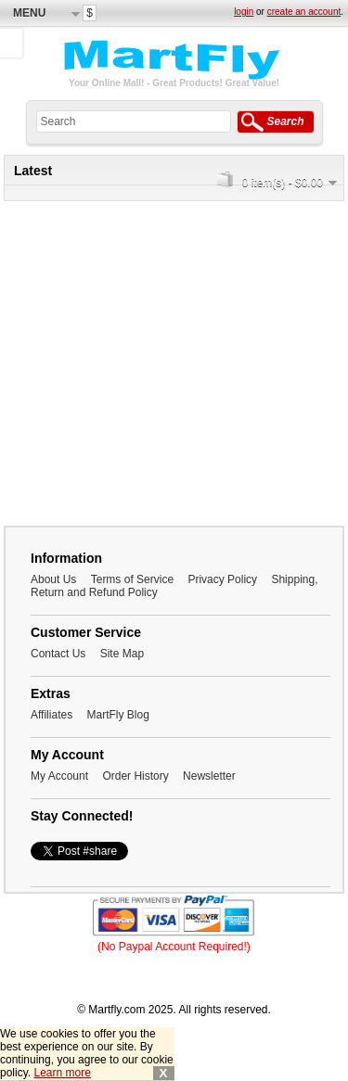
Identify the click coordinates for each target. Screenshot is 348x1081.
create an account (304, 11)
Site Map (122, 653)
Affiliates (51, 714)
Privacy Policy (222, 579)
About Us (53, 579)
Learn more (61, 1072)
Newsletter (209, 775)
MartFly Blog (117, 714)
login (243, 11)
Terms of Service (132, 579)
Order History (135, 775)
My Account (59, 775)
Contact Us (58, 653)
